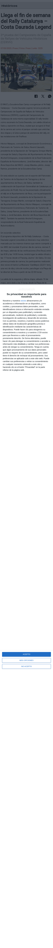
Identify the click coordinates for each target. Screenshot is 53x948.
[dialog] (26, 616)
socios (23, 301)
